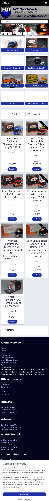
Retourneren (5, 353)
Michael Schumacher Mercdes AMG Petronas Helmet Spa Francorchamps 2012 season (12, 250)
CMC (2, 389)
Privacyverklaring (6, 367)
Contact (3, 348)
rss (47, 497)
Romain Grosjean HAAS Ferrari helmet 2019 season (37, 196)
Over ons (4, 350)
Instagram (4, 488)
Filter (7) (13, 114)
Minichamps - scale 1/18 (9, 440)
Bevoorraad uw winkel (8, 362)
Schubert (4, 392)
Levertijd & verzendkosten (9, 360)
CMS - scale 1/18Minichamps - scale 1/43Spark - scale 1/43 (9, 447)
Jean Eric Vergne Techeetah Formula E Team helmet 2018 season (36, 144)
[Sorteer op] (36, 114)
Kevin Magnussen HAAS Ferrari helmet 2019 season (12, 196)
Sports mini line (6, 387)
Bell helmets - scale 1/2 (8, 407)
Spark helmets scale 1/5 (9, 412)
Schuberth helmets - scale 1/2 (11, 410)
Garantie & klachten (7, 357)
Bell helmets (5, 394)
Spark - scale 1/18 (7, 442)
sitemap (43, 497)
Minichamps (5, 385)
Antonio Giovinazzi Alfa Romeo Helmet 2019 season (12, 301)
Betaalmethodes (6, 355)
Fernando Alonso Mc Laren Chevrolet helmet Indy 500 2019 (12, 143)
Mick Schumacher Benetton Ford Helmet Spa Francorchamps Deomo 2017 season (37, 248)
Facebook (4, 486)
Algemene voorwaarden (9, 365)
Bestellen (12, 169)
